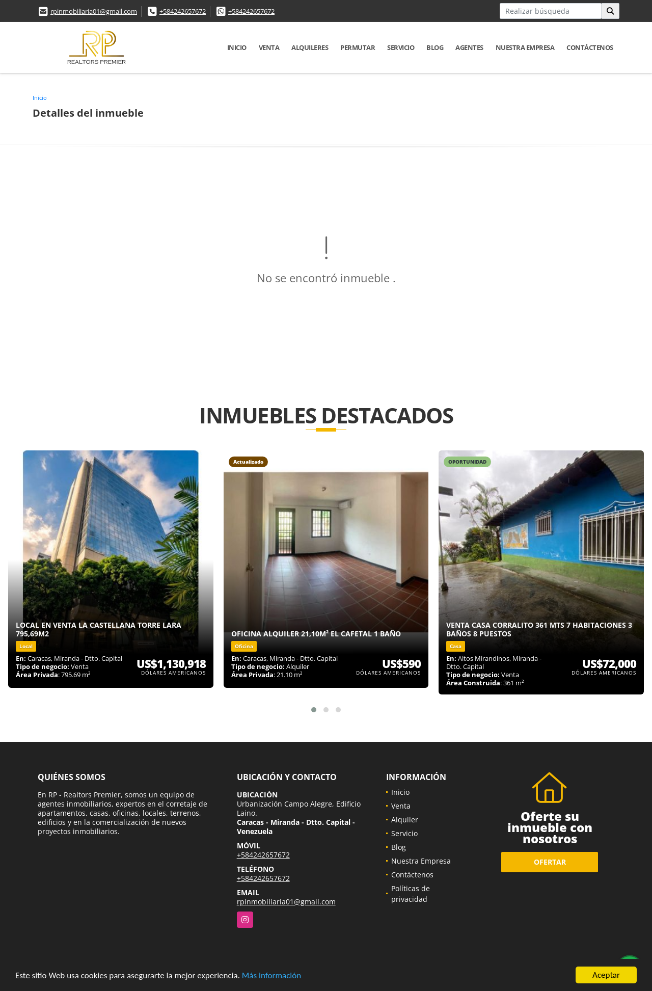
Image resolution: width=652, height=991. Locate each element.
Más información (271, 976)
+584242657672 (182, 11)
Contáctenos (589, 47)
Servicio (400, 47)
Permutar (357, 47)
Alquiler (404, 819)
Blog (434, 47)
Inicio (237, 47)
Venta (269, 47)
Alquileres (309, 47)
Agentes (469, 47)
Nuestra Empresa (525, 47)
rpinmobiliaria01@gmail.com (93, 11)
